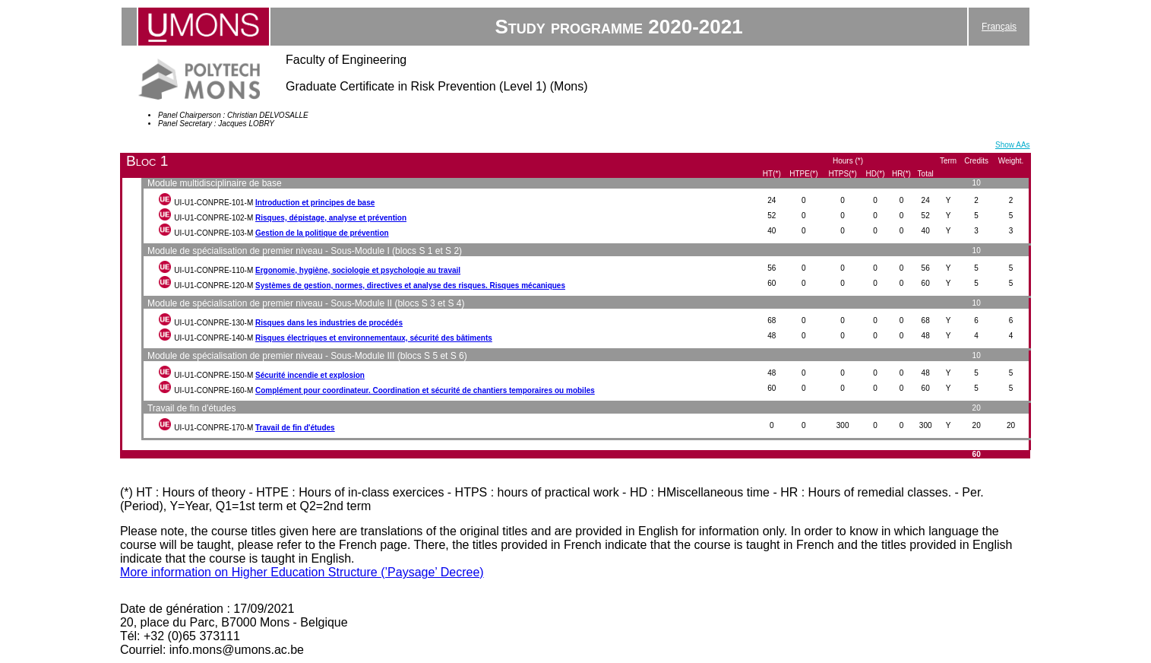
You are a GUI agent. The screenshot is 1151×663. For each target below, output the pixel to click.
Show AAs (1012, 145)
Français (999, 26)
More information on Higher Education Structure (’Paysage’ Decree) (302, 572)
